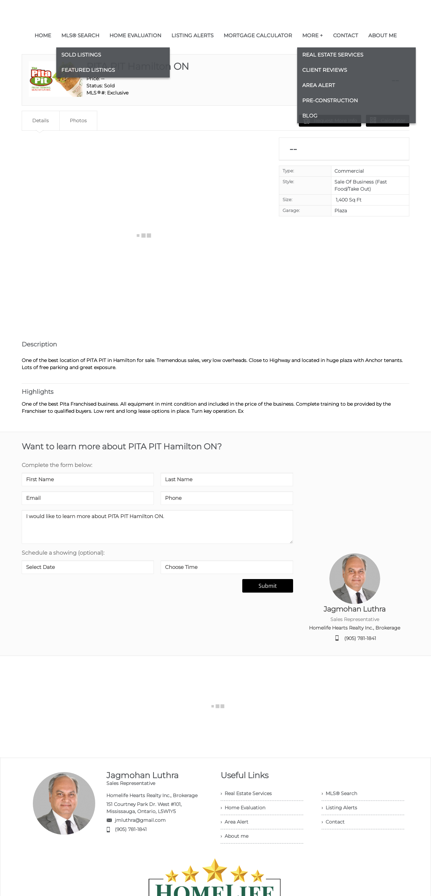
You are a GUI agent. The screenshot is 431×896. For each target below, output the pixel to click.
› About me (234, 836)
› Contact (333, 822)
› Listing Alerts (339, 808)
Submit (268, 586)
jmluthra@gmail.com (140, 820)
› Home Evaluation (243, 808)
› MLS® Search (339, 793)
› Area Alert (234, 822)
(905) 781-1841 (360, 638)
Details (40, 121)
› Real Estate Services (246, 793)
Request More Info (330, 120)
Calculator (387, 120)
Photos (78, 121)
